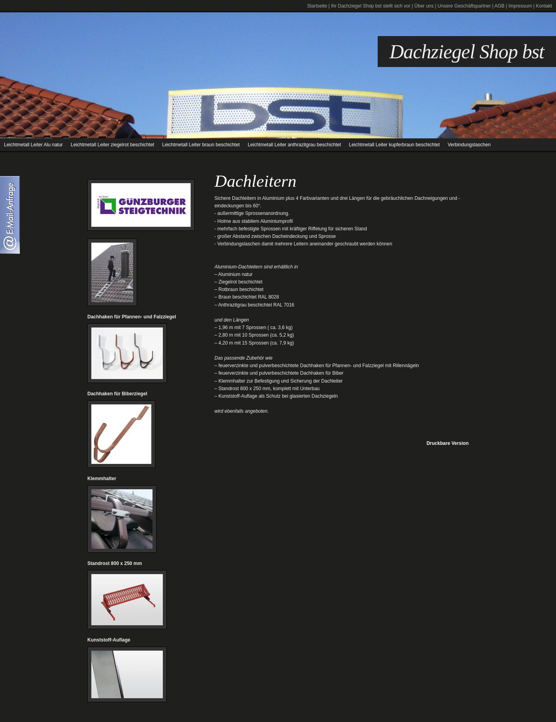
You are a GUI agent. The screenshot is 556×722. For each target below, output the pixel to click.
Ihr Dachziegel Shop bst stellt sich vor (370, 6)
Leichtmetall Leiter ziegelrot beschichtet (112, 144)
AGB (499, 6)
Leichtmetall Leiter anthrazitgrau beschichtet (294, 144)
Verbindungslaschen (469, 144)
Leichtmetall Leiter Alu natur (33, 144)
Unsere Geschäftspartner (464, 6)
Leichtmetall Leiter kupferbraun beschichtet (394, 144)
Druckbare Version (448, 443)
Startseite (317, 6)
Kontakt (544, 6)
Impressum (520, 6)
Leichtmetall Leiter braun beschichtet (200, 144)
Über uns (424, 6)
